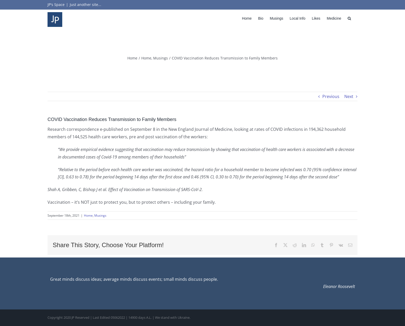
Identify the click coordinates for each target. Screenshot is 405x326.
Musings (100, 215)
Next (348, 96)
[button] (349, 18)
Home (88, 215)
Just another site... (85, 4)
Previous (330, 96)
